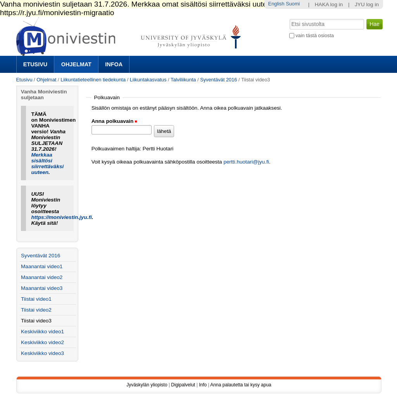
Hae (288, 18)
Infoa (114, 64)
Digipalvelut (183, 385)
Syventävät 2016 (218, 80)
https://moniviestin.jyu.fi (61, 217)
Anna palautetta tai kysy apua (240, 385)
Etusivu (35, 64)
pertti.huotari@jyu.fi (246, 162)
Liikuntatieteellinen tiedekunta (93, 80)
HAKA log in (329, 4)
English (276, 4)
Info (203, 385)
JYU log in (367, 4)
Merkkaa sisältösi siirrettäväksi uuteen (47, 163)
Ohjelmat (76, 64)
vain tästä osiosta (314, 35)
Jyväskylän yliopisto (146, 385)
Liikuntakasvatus (148, 80)
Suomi (293, 4)
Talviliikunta (183, 80)
